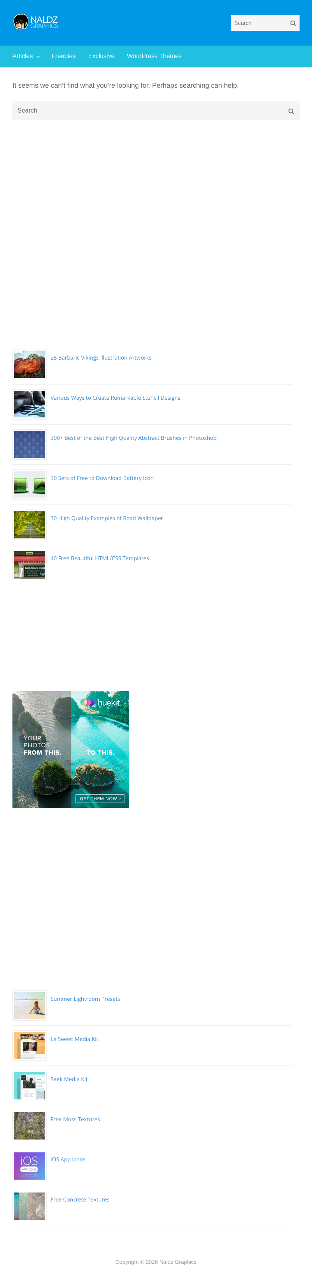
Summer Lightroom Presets (85, 999)
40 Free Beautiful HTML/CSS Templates (100, 558)
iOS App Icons (68, 1159)
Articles (22, 56)
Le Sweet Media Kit (74, 1039)
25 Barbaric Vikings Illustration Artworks (101, 358)
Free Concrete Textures (80, 1199)
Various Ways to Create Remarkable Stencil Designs (116, 398)
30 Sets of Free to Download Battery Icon (102, 478)
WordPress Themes (154, 56)
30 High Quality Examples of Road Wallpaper (107, 518)
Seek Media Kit (69, 1079)
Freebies (63, 56)
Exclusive (101, 56)
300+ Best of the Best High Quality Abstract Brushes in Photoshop (134, 438)
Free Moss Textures (75, 1119)
